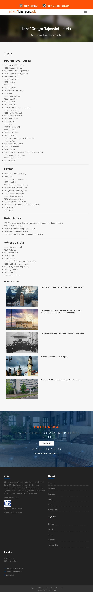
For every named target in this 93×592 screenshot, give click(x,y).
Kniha (50, 499)
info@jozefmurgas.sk (15, 568)
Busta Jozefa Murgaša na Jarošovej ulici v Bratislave (61, 380)
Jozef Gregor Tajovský (56, 5)
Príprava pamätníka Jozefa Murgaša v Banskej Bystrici (62, 287)
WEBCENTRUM (50, 590)
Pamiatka (51, 494)
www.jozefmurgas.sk (15, 572)
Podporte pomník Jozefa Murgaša (54, 357)
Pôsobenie (52, 489)
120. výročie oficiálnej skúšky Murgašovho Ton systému (62, 333)
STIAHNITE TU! (46, 443)
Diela (50, 534)
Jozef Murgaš (28, 5)
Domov (33, 35)
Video (50, 504)
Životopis (51, 483)
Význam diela (53, 510)
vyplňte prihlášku (65, 433)
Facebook (10, 575)
